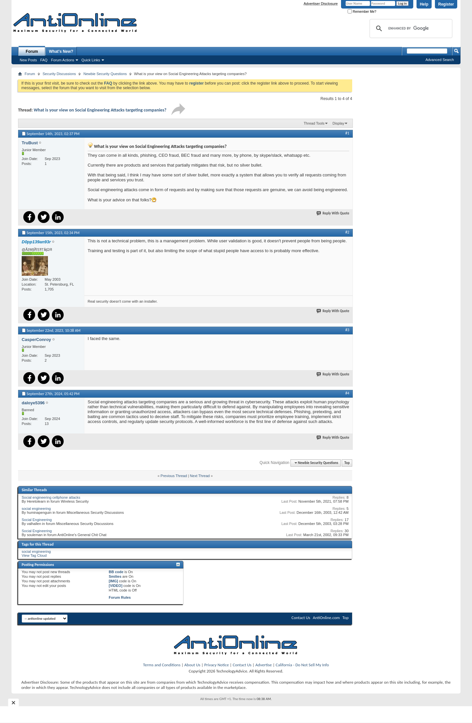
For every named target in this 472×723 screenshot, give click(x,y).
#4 (347, 393)
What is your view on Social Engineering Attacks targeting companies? (100, 110)
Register (446, 4)
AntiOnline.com (326, 617)
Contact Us (300, 617)
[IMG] (113, 581)
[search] (410, 28)
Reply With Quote (333, 213)
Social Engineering (37, 520)
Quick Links (90, 60)
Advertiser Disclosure (321, 4)
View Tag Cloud (34, 555)
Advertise (263, 664)
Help (424, 4)
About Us (192, 664)
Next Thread (200, 476)
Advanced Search (439, 60)
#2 (347, 232)
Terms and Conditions (162, 664)
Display (338, 123)
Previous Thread (174, 476)
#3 (347, 330)
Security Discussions (59, 74)
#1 (347, 133)
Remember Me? (362, 11)
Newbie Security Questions (105, 74)
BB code (116, 572)
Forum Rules (120, 597)
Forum (32, 51)
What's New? (61, 51)
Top (347, 463)
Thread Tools (314, 123)
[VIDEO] (115, 586)
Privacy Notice (216, 664)
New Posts (28, 60)
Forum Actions (62, 60)
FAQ (44, 60)
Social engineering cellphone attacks (51, 497)
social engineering (36, 509)
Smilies (115, 576)
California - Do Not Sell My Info (302, 664)
